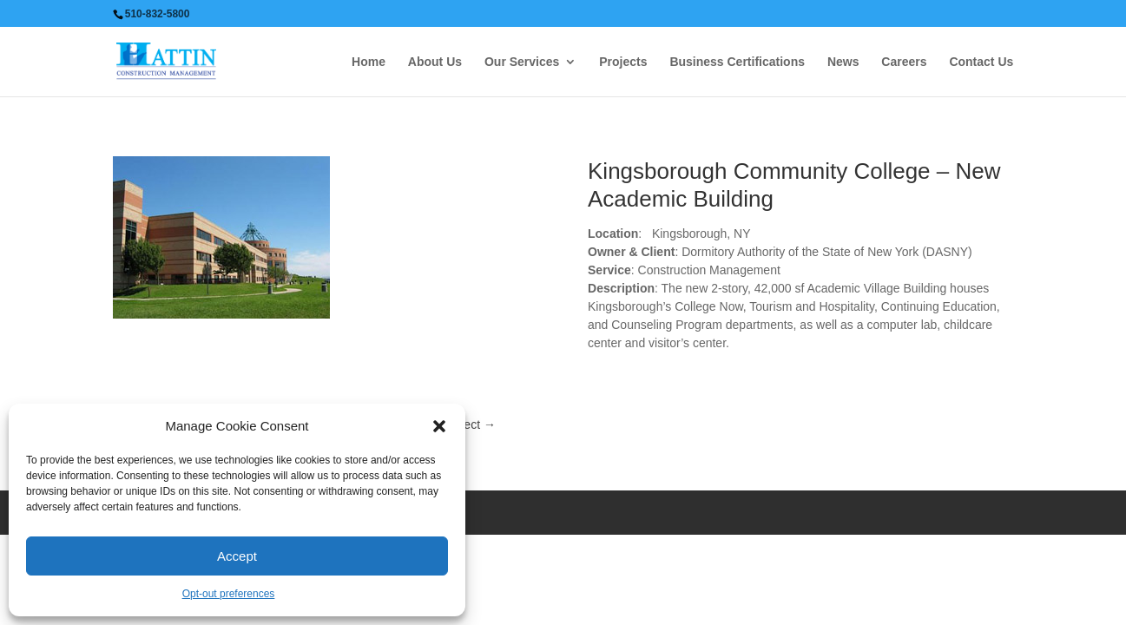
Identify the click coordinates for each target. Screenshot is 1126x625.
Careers (903, 62)
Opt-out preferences (228, 594)
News (843, 62)
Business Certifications (737, 62)
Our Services (521, 62)
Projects (623, 62)
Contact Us (981, 62)
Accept (237, 556)
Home (368, 62)
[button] (439, 426)
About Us (435, 62)
